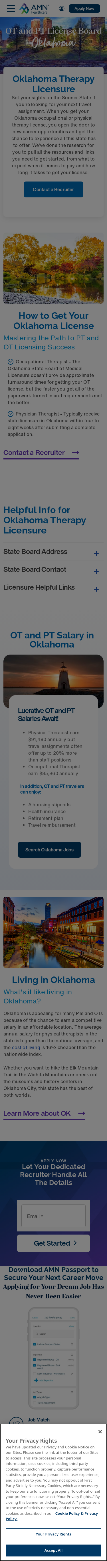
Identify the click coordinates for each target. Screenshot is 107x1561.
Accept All (54, 1550)
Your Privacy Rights (53, 1534)
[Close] (100, 1431)
